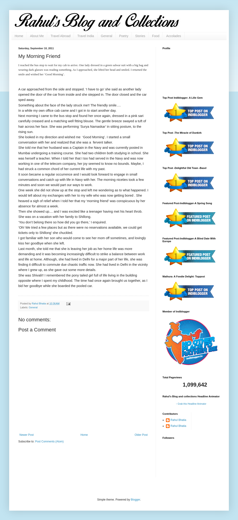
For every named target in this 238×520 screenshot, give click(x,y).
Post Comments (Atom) (49, 441)
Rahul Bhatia (178, 420)
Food (155, 36)
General (106, 36)
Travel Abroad (60, 36)
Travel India (85, 36)
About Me (37, 36)
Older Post (141, 434)
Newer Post (26, 434)
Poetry (123, 36)
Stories (140, 36)
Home (19, 36)
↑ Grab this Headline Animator (191, 404)
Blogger (135, 499)
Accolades (173, 36)
